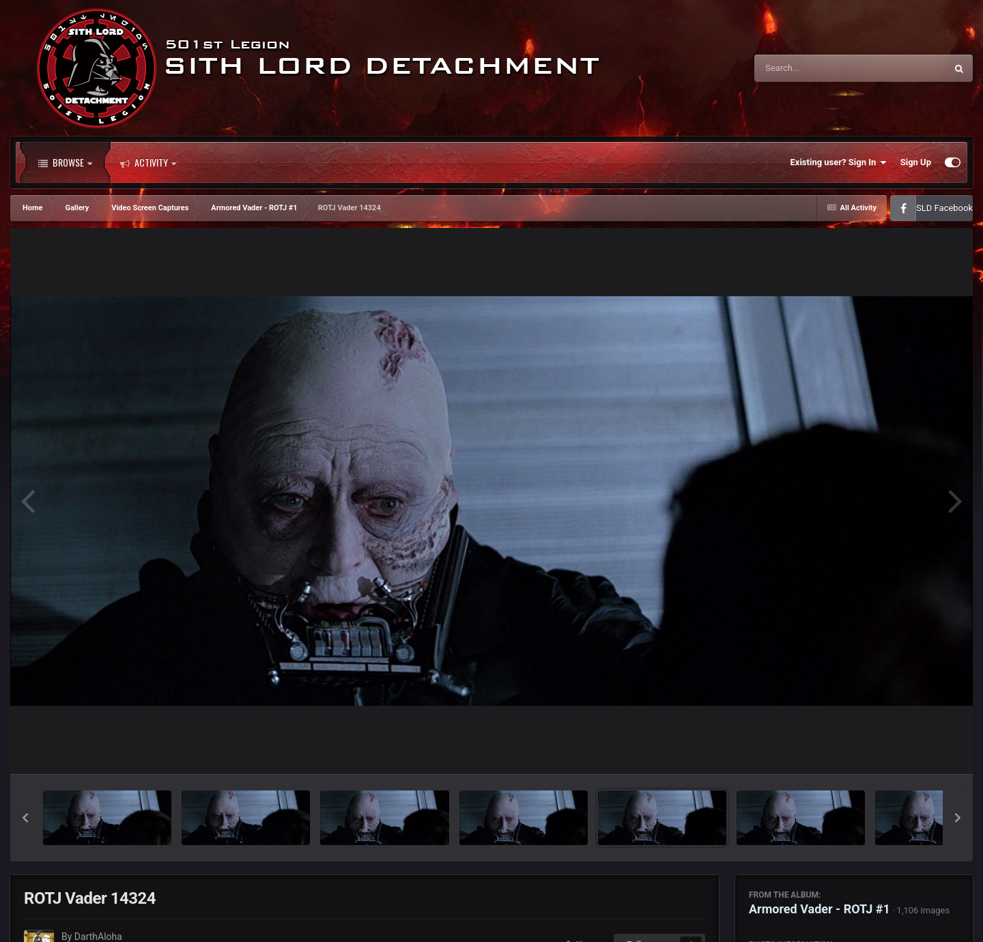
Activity (148, 162)
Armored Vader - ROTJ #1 (819, 909)
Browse (65, 162)
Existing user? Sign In (838, 162)
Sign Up (915, 162)
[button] (25, 818)
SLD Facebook (944, 208)
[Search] (815, 68)
